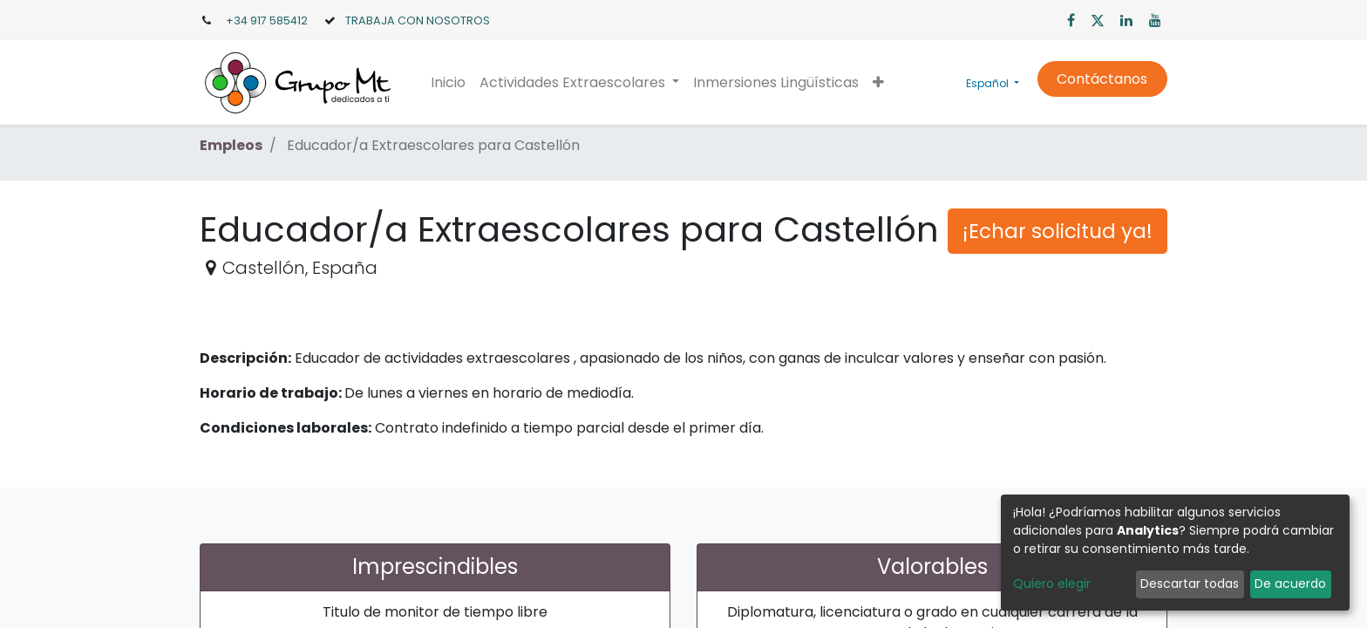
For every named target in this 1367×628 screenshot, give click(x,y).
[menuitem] (448, 82)
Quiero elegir (1052, 583)
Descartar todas (1189, 583)
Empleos (231, 145)
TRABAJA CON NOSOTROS (417, 20)
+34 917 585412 (267, 20)
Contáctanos (1102, 79)
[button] (878, 82)
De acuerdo (1290, 583)
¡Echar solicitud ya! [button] (1057, 231)
